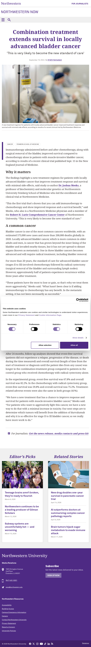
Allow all (74, 345)
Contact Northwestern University (14, 620)
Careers (5, 616)
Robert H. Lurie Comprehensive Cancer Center (37, 214)
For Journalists (80, 4)
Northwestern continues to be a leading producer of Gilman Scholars (22, 509)
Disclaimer (85, 643)
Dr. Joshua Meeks (69, 185)
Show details (78, 338)
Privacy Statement (9, 623)
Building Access (8, 609)
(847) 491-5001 (11, 580)
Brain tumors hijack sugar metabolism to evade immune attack (68, 530)
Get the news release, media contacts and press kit (58, 433)
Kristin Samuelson (55, 60)
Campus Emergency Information (14, 612)
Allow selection (45, 345)
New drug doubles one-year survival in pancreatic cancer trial (67, 495)
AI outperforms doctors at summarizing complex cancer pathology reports (68, 513)
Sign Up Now (53, 575)
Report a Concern (8, 627)
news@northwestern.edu (14, 587)
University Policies (9, 631)
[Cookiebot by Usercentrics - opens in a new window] (78, 300)
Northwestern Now (19, 12)
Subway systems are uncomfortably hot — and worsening (19, 527)
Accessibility (6, 605)
